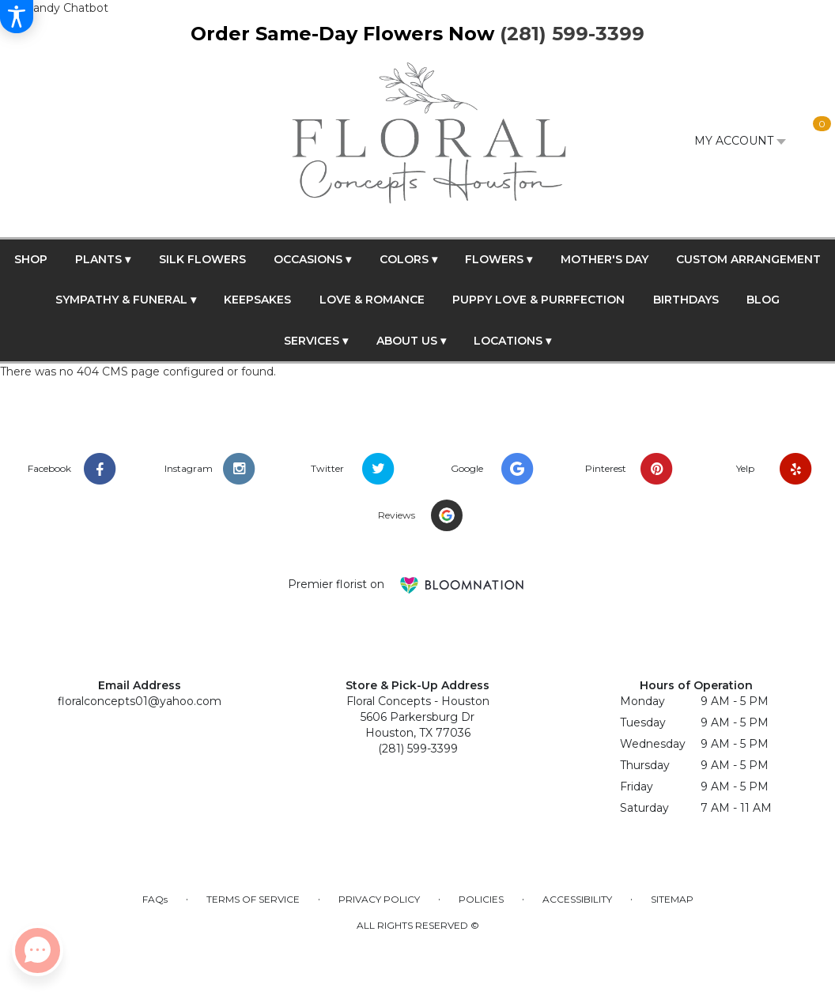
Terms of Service (253, 899)
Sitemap (672, 899)
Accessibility (577, 899)
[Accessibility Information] (16, 16)
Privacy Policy (379, 899)
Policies (481, 899)
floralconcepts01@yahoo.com (139, 701)
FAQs (155, 899)
